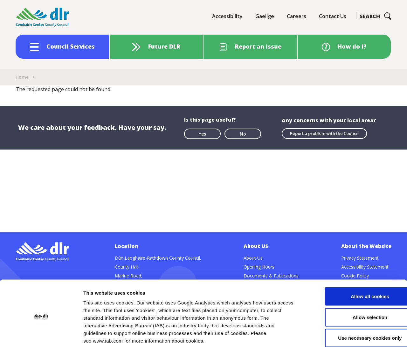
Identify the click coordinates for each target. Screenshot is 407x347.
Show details (333, 334)
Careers (296, 16)
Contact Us (332, 16)
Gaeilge (264, 16)
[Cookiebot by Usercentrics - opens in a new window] (41, 334)
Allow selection (353, 284)
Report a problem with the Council (324, 133)
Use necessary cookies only (354, 305)
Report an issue (258, 46)
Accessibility (227, 16)
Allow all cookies (354, 263)
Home (22, 77)
